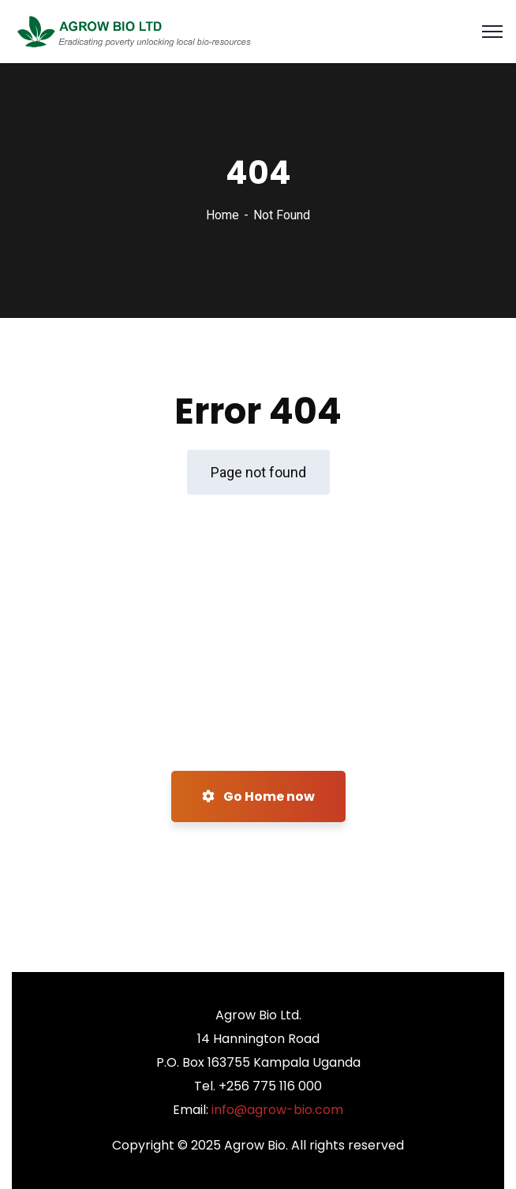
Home (222, 215)
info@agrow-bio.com (277, 1110)
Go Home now (258, 796)
